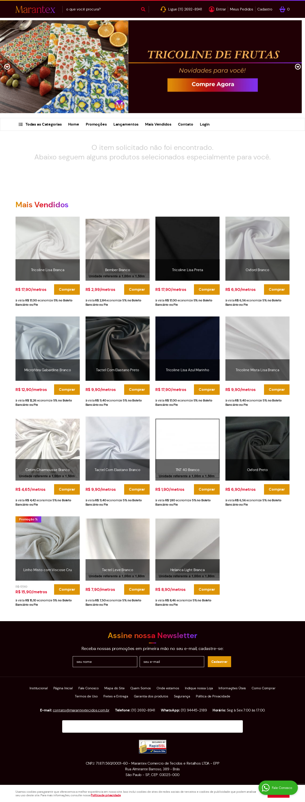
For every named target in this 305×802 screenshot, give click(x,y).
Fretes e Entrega (115, 696)
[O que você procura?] (143, 9)
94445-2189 (194, 710)
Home (73, 124)
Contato (185, 124)
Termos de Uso (86, 696)
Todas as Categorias (43, 124)
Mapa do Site (114, 688)
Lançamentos (126, 124)
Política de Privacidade (213, 696)
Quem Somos (140, 688)
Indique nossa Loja (199, 688)
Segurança (182, 696)
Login (205, 124)
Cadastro (264, 9)
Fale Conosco (88, 688)
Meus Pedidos (241, 9)
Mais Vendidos (158, 124)
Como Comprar (263, 688)
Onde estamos (168, 688)
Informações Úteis (232, 688)
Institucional (38, 688)
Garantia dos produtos (151, 696)
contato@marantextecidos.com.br (81, 710)
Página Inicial (63, 688)
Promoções (96, 124)
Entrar (221, 9)
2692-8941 (190, 9)
